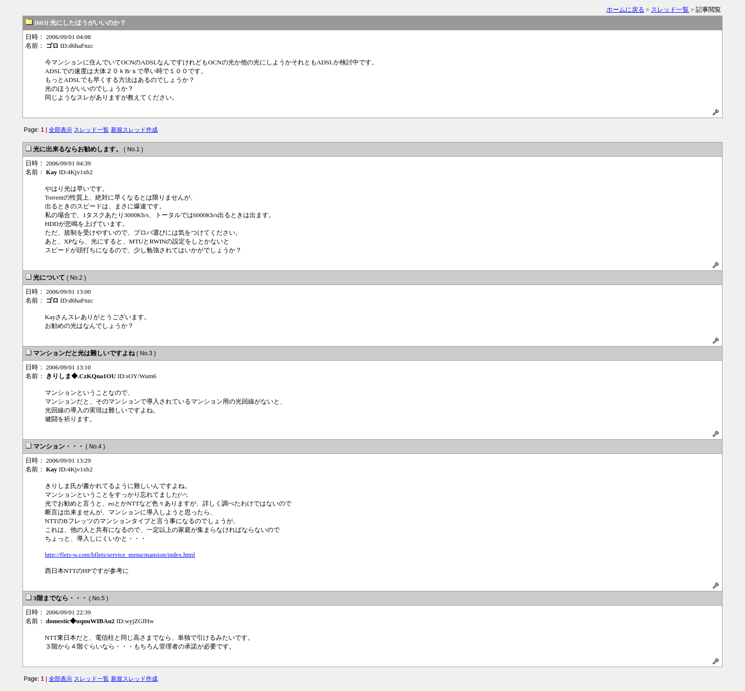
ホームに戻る (625, 9)
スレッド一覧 (670, 9)
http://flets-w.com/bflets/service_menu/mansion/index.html (120, 554)
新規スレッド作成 (134, 129)
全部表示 (60, 129)
